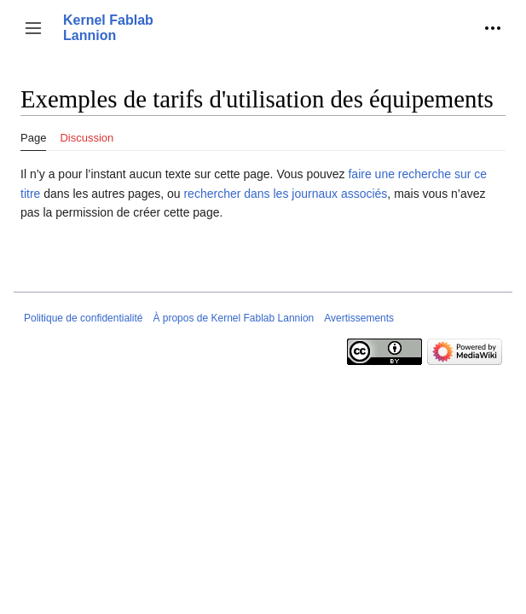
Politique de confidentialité (83, 318)
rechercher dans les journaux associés (285, 193)
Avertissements (359, 318)
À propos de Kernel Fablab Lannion (233, 318)
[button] (33, 28)
